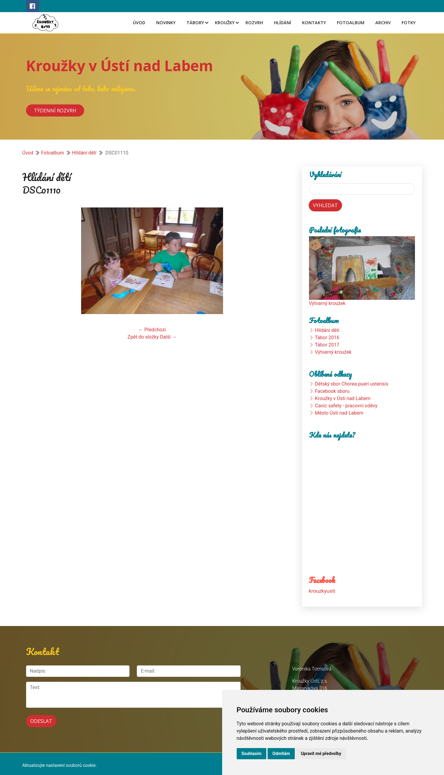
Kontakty (314, 22)
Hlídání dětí (84, 153)
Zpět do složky (143, 337)
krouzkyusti (321, 591)
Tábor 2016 (327, 337)
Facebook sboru (332, 391)
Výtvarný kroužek (327, 303)
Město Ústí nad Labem (339, 413)
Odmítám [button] (281, 753)
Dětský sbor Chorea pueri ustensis (351, 384)
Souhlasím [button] (252, 753)
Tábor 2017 (327, 345)
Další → (168, 337)
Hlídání (282, 22)
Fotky (409, 22)
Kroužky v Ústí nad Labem (119, 65)
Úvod (139, 22)
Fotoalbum (350, 22)
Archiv (383, 22)
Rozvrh (254, 22)
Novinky (166, 22)
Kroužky (225, 22)
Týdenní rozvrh (55, 110)
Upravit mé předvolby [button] (321, 753)
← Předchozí (152, 330)
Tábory (195, 22)
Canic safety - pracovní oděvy (346, 406)
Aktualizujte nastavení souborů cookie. (59, 762)
